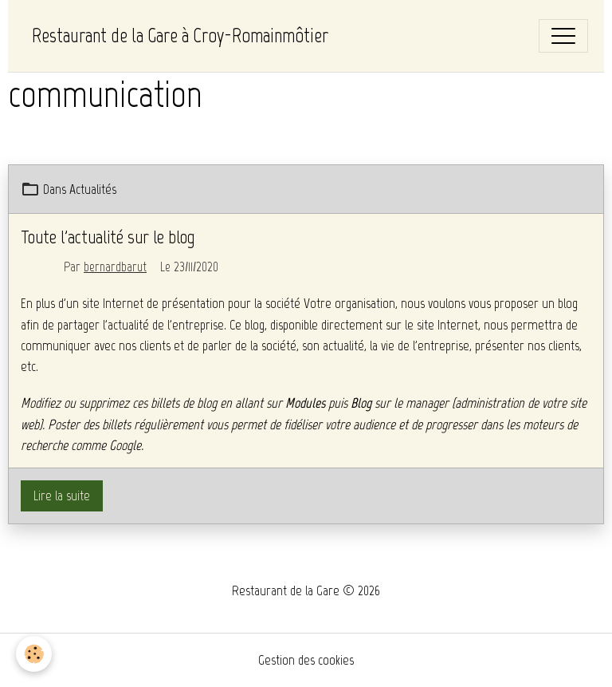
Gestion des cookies (306, 660)
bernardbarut (115, 266)
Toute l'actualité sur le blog (108, 236)
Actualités (92, 189)
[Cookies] (34, 654)
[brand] (180, 36)
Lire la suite (61, 495)
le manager (421, 403)
